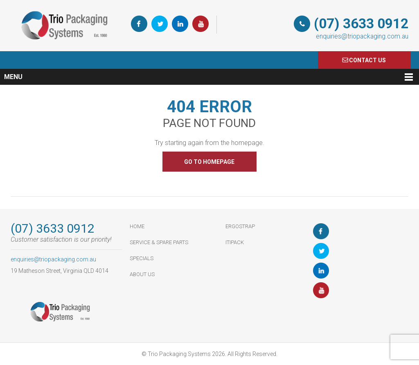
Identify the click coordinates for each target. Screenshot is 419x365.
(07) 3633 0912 (361, 24)
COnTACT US (367, 60)
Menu (13, 77)
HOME (137, 226)
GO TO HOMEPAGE (209, 162)
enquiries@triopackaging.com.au (362, 36)
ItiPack (234, 242)
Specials (141, 258)
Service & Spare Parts (159, 242)
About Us (142, 274)
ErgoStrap (240, 226)
